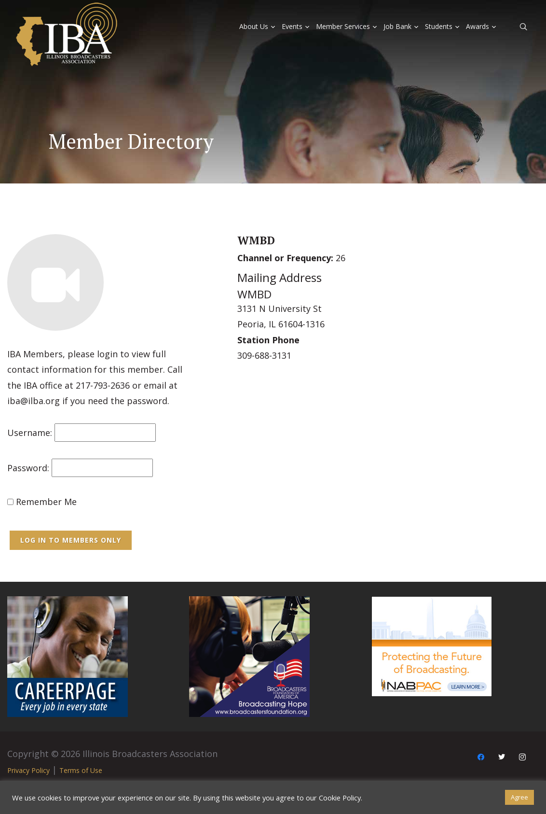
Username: (29, 432)
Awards (477, 26)
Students (438, 26)
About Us (253, 26)
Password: (28, 468)
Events (292, 26)
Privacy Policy (28, 770)
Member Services (343, 26)
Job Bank (397, 26)
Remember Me (42, 501)
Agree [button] (519, 797)
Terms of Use (80, 770)
